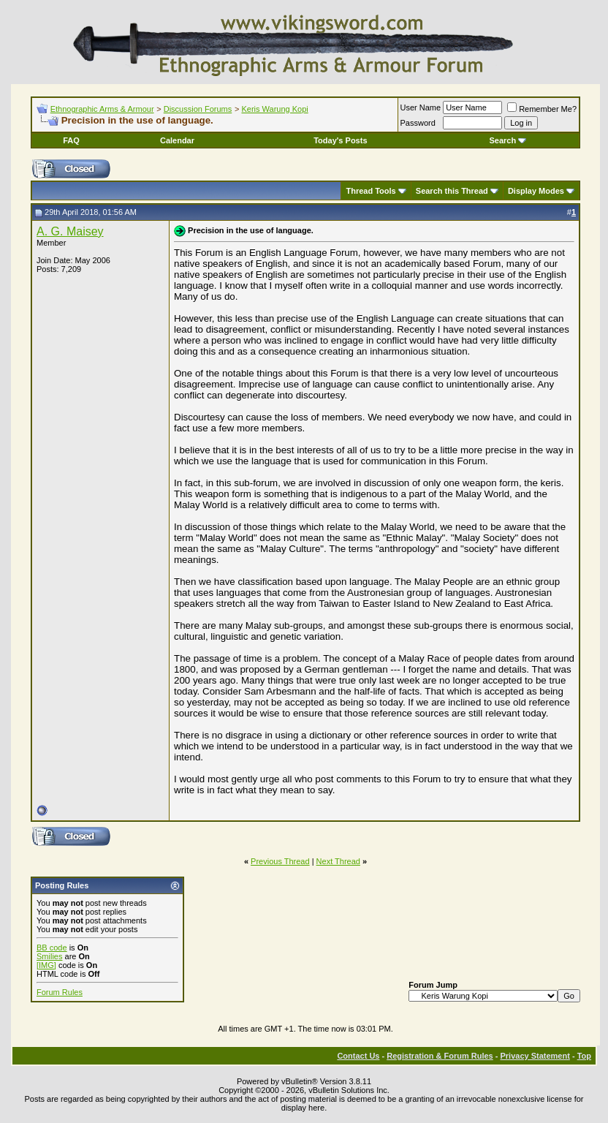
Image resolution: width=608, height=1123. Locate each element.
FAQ (71, 140)
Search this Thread (452, 190)
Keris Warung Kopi (274, 109)
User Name (420, 107)
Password (418, 122)
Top (584, 1055)
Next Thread (338, 861)
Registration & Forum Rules (440, 1055)
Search (508, 140)
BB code (52, 947)
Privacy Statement (534, 1055)
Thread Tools (370, 190)
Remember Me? (542, 109)
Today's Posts (340, 140)
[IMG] (46, 965)
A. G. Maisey (70, 231)
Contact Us (358, 1055)
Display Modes (536, 190)
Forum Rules (60, 992)
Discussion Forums (198, 109)
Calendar (177, 140)
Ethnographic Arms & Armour (102, 109)
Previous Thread (280, 861)
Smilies (49, 956)
